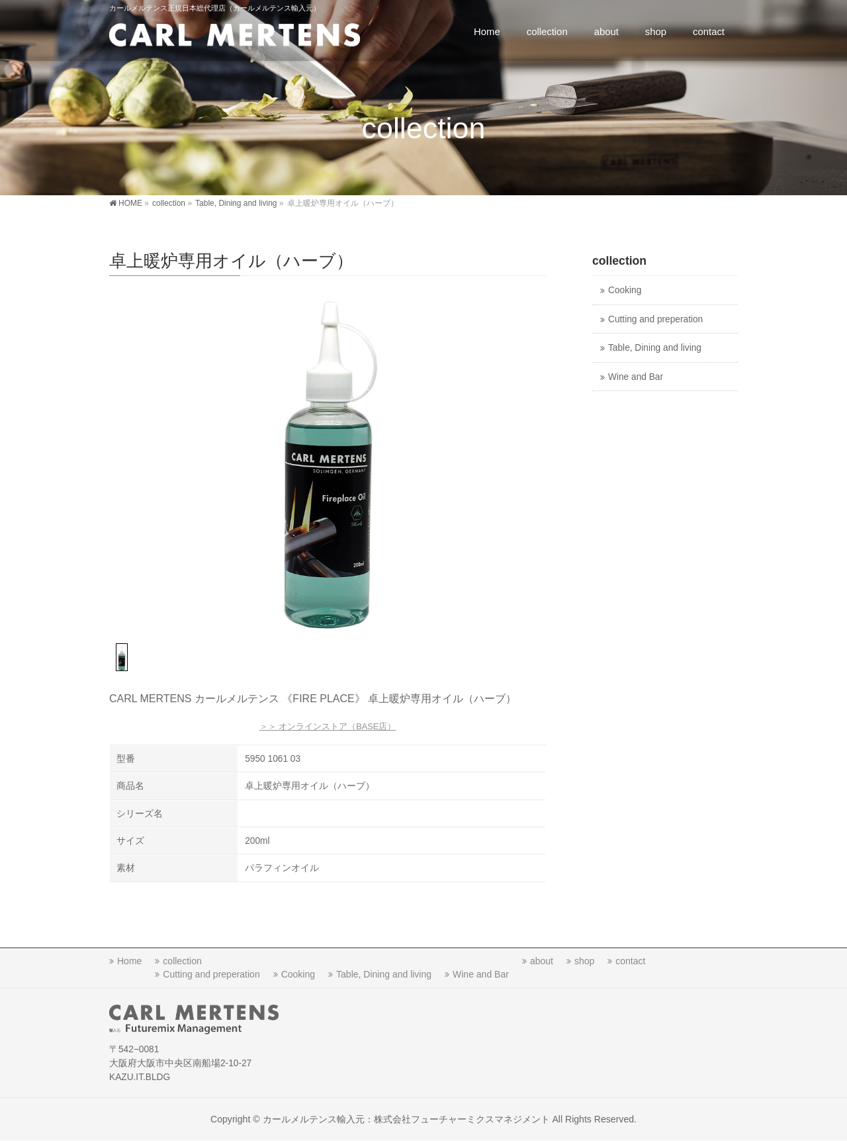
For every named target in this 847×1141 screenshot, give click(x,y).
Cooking (624, 290)
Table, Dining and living (654, 348)
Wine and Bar (635, 377)
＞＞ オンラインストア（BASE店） (327, 726)
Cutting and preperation (655, 319)
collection (182, 961)
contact (630, 961)
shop (584, 961)
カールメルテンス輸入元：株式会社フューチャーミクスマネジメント (406, 1119)
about (541, 961)
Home (129, 961)
